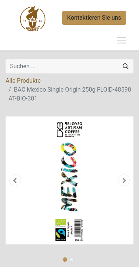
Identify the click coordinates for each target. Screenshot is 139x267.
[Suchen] (125, 66)
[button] (15, 180)
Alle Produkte (23, 80)
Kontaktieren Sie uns (94, 17)
